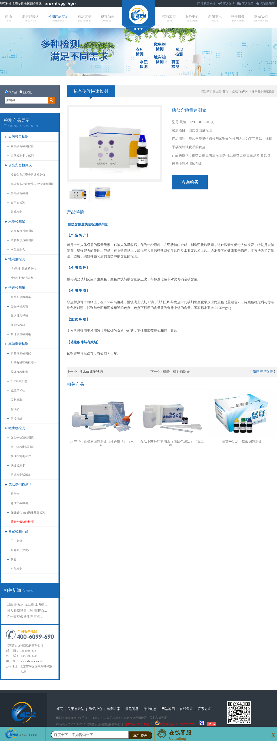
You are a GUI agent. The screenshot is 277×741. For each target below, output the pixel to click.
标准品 (15, 409)
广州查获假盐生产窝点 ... (25, 617)
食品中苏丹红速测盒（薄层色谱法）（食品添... (172, 444)
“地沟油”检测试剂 (22, 278)
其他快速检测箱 (21, 334)
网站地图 (168, 709)
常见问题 (131, 709)
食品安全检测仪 (20, 165)
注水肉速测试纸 (91, 372)
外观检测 (16, 212)
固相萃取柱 (18, 400)
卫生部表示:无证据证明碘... (27, 604)
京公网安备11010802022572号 (176, 724)
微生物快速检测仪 (22, 437)
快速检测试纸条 (21, 474)
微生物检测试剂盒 (22, 447)
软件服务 (238, 18)
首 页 (8, 18)
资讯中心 (95, 709)
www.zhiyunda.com (31, 661)
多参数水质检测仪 (22, 231)
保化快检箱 (18, 325)
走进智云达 (30, 18)
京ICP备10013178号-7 (138, 724)
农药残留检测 (18, 137)
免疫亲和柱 (18, 390)
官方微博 (228, 3)
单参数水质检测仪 (22, 240)
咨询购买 (189, 182)
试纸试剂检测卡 (20, 484)
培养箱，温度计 (21, 550)
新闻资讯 (215, 18)
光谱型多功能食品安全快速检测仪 (32, 184)
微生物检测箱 (19, 306)
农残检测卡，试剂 (22, 155)
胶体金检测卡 (19, 372)
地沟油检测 (16, 259)
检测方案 (84, 18)
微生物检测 (16, 428)
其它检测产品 (18, 531)
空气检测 (16, 568)
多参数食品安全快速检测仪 (28, 174)
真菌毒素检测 (18, 344)
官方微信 (248, 3)
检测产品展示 (58, 18)
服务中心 (192, 18)
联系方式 (204, 709)
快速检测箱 (16, 287)
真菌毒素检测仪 (21, 353)
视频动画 (107, 18)
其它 (13, 559)
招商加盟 (169, 18)
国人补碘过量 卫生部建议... (27, 610)
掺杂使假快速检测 (22, 521)
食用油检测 (18, 202)
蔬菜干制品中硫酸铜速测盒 (242, 442)
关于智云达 (76, 709)
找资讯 (27, 92)
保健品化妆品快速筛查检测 (28, 512)
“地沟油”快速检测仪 (23, 268)
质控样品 (16, 418)
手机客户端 (208, 3)
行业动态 (150, 709)
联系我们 (261, 18)
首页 (225, 91)
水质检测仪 (16, 221)
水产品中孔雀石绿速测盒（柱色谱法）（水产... (102, 444)
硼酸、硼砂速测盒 (176, 372)
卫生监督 (16, 541)
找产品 (13, 92)
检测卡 (15, 494)
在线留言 (186, 709)
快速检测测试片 (21, 456)
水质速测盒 (18, 249)
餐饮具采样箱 (19, 315)
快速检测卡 (18, 465)
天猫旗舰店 (267, 3)
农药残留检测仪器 (22, 146)
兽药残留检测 (19, 193)
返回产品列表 (263, 372)
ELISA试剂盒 (19, 381)
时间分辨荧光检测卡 (24, 362)
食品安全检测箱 (21, 297)
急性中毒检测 (19, 503)
